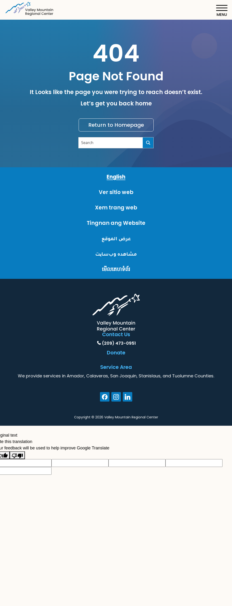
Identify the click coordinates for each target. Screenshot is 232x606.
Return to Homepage (116, 125)
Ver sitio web (116, 192)
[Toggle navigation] (222, 11)
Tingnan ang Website (116, 223)
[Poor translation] (17, 455)
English (116, 177)
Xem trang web (116, 207)
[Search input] (111, 142)
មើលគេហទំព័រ (116, 269)
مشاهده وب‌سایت (116, 254)
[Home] (30, 8)
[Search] (148, 142)
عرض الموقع (116, 238)
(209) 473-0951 (119, 343)
